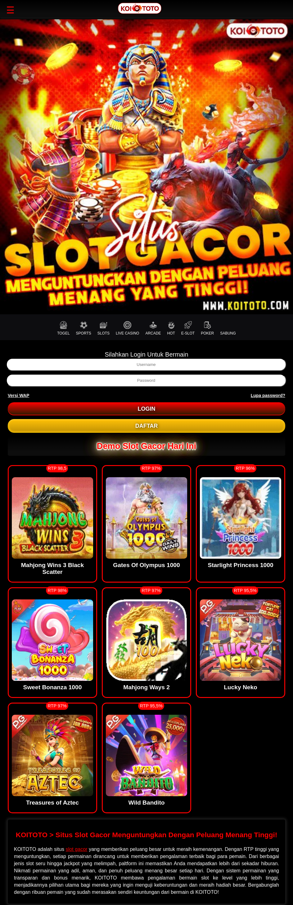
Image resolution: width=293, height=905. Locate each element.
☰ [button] (10, 10)
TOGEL (63, 328)
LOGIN (147, 409)
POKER (207, 328)
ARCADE (153, 328)
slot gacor (77, 849)
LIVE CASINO (127, 328)
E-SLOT (188, 328)
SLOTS (103, 328)
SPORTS (83, 328)
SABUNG (228, 328)
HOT (171, 328)
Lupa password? (268, 395)
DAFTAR (146, 426)
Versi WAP (18, 395)
